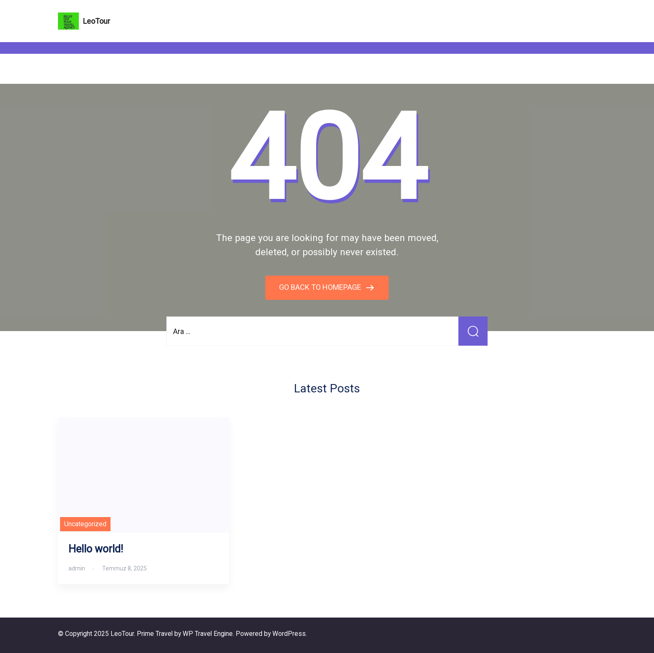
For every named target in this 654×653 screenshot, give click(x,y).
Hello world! (95, 549)
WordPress (289, 634)
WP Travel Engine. (208, 634)
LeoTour (96, 21)
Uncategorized (85, 524)
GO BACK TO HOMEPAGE (321, 287)
